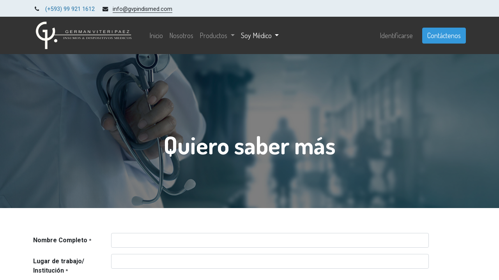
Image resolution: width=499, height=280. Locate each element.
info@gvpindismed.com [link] (142, 9)
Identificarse (396, 35)
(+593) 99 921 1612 (70, 9)
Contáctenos (444, 35)
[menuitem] (156, 35)
